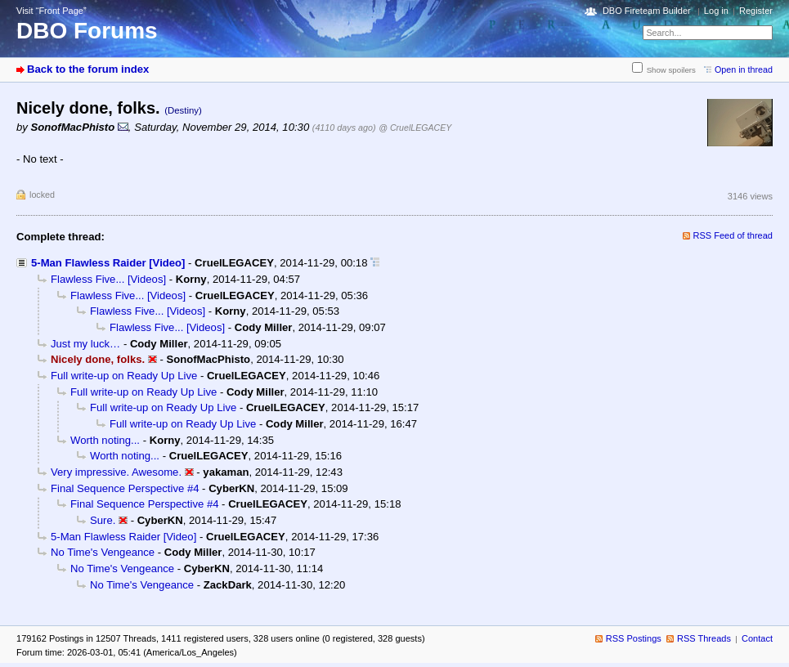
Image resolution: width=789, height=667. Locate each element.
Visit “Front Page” (51, 11)
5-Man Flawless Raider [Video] (108, 263)
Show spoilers (671, 69)
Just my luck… (85, 344)
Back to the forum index (88, 69)
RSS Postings (633, 638)
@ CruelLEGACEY (415, 127)
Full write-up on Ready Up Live (124, 375)
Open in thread (744, 69)
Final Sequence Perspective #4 (125, 488)
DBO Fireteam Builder (647, 11)
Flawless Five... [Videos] (108, 279)
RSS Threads (704, 638)
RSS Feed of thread (733, 235)
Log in (716, 11)
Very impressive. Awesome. (116, 472)
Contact (757, 638)
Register (756, 11)
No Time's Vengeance (103, 552)
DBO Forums (87, 30)
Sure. (102, 520)
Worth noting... (105, 440)
